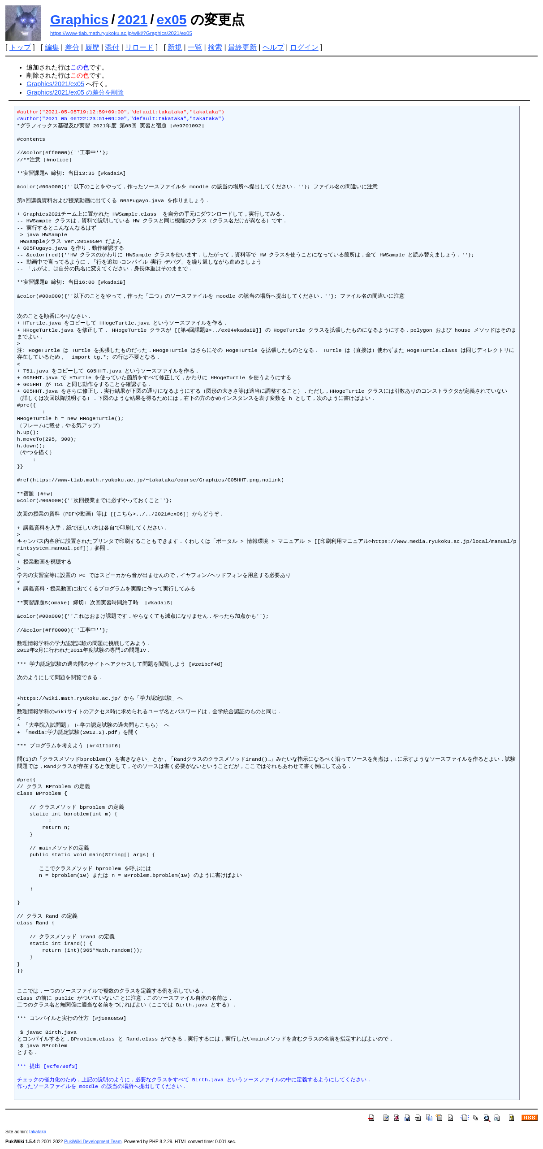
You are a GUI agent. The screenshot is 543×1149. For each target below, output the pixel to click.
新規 (175, 47)
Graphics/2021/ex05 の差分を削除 (75, 92)
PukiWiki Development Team (92, 1141)
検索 (215, 47)
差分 (72, 47)
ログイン (304, 47)
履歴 (92, 47)
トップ (20, 47)
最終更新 (242, 47)
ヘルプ (273, 47)
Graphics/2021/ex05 (55, 83)
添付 (112, 47)
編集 (52, 47)
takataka (37, 1131)
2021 (133, 19)
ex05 (172, 19)
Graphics (79, 19)
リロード (139, 47)
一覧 (195, 47)
